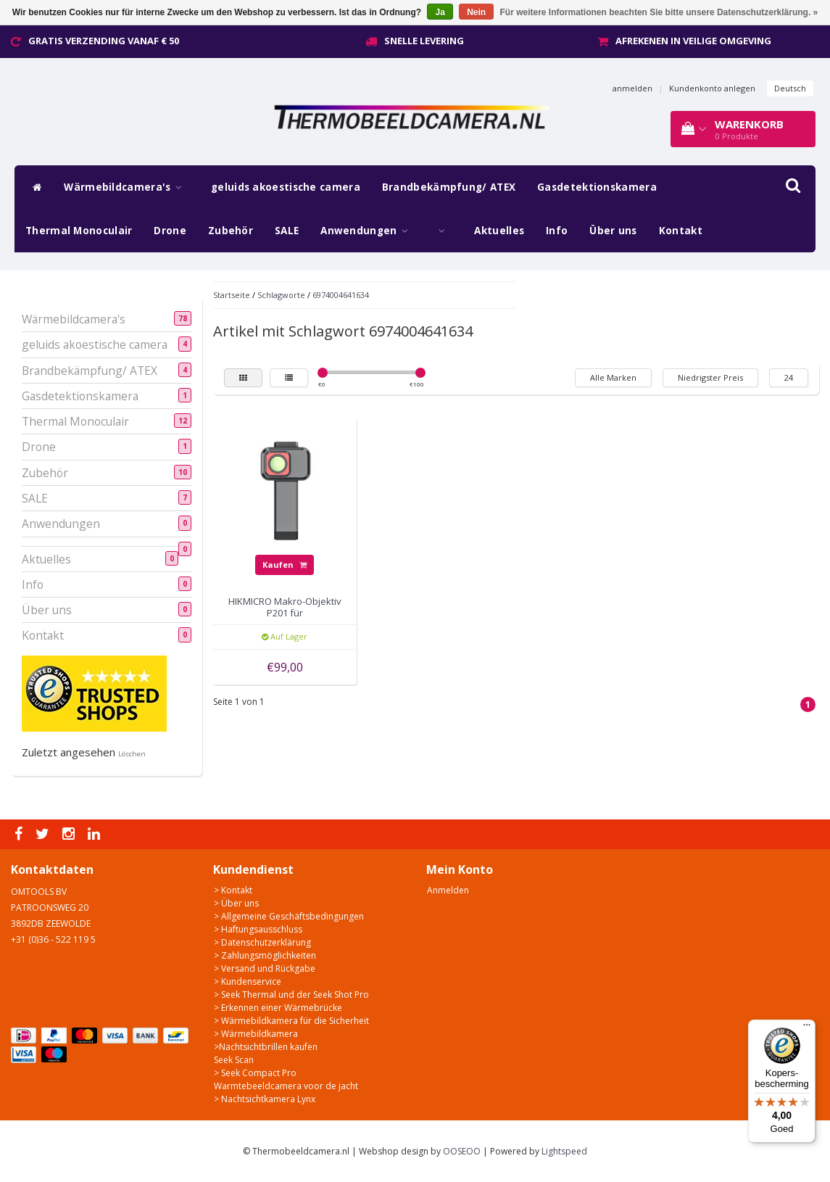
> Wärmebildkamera (256, 1034)
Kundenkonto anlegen (712, 88)
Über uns (612, 230)
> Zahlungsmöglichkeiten (265, 955)
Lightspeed (564, 1151)
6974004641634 (340, 294)
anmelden (632, 88)
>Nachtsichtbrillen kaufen (266, 1047)
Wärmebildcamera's (126, 187)
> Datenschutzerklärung (262, 942)
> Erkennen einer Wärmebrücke (278, 1007)
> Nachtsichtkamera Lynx (264, 1099)
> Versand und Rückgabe (264, 968)
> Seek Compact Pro (255, 1073)
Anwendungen (367, 230)
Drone (170, 230)
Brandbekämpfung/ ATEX (448, 187)
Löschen (132, 754)
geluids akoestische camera (285, 187)
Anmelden (448, 890)
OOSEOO (462, 1151)
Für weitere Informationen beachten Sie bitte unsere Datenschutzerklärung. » (659, 12)
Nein (476, 12)
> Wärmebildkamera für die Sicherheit (291, 1020)
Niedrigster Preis (710, 377)
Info (557, 230)
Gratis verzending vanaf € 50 (103, 40)
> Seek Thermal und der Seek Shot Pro (291, 994)
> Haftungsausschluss (258, 929)
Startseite (231, 294)
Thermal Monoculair (78, 230)
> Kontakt (233, 890)
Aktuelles (499, 230)
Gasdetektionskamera (597, 187)
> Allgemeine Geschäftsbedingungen (289, 916)
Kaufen (284, 564)
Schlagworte (281, 294)
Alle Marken (613, 377)
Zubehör (230, 230)
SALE (287, 230)
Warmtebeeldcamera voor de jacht (286, 1086)
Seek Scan (234, 1060)
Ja (439, 12)
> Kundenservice (247, 981)
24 (788, 377)
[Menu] (807, 1028)
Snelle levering (424, 40)
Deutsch (790, 88)
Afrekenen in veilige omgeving (693, 40)
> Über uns (236, 903)
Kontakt (680, 230)
